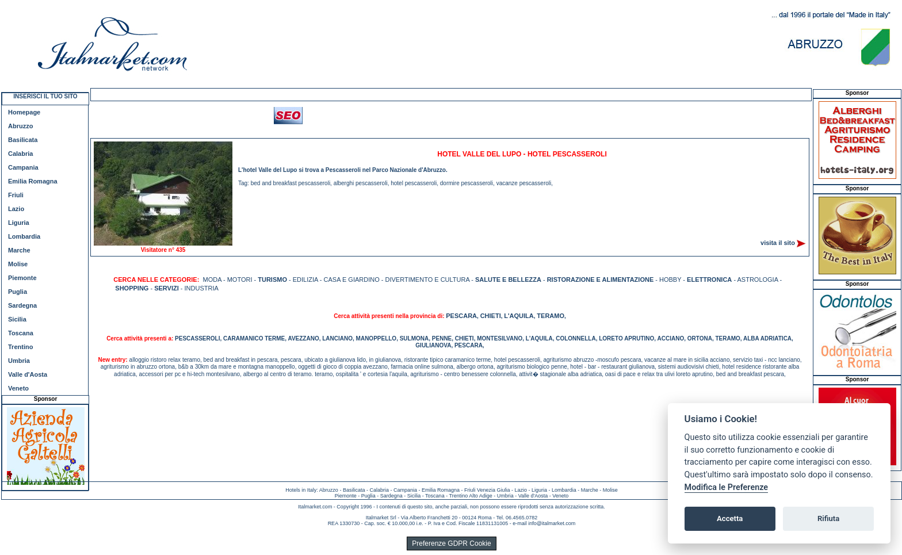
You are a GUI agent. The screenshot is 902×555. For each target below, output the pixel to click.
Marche (19, 250)
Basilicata (22, 139)
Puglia (17, 291)
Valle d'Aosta (27, 374)
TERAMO (550, 315)
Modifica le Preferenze (727, 487)
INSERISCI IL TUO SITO (45, 96)
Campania (23, 167)
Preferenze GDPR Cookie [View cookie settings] (451, 543)
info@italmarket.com (551, 523)
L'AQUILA (519, 315)
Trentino (20, 346)
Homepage (24, 112)
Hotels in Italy (300, 490)
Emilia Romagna (33, 181)
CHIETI (490, 315)
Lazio (16, 208)
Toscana (20, 333)
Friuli (16, 195)
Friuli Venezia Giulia (487, 490)
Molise (18, 264)
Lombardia (24, 236)
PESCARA (461, 315)
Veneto (18, 388)
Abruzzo (20, 126)
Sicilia (17, 319)
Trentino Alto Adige (470, 496)
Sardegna (22, 305)
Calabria (20, 153)
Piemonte (22, 277)
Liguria (18, 222)
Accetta (730, 518)
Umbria (19, 360)
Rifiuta (828, 518)
